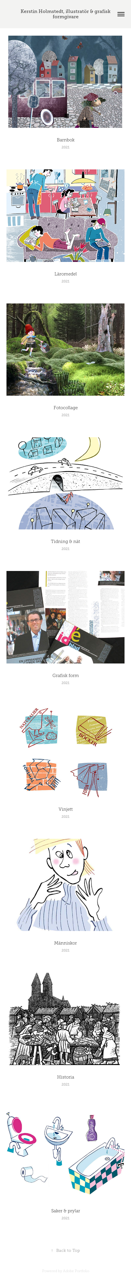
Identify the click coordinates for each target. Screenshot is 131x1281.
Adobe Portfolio (76, 1271)
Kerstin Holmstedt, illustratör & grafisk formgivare (66, 14)
